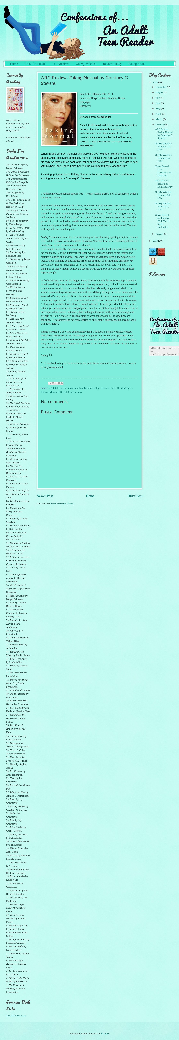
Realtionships (75, 392)
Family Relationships (89, 388)
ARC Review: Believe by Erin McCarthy (164, 183)
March (159, 119)
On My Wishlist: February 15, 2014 (163, 157)
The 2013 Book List (16, 1015)
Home (14, 63)
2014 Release (55, 388)
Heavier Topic (109, 388)
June (158, 103)
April (159, 114)
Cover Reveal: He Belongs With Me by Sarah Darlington (162, 221)
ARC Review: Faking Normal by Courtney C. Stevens (164, 133)
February (160, 124)
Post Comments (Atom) (62, 503)
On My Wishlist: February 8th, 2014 (163, 195)
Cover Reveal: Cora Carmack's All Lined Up (163, 171)
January (160, 233)
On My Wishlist (86, 63)
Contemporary (70, 388)
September (161, 87)
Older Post (135, 496)
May (158, 108)
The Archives (60, 63)
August (159, 92)
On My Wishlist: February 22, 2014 (163, 146)
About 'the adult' (35, 63)
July (158, 97)
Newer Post (45, 496)
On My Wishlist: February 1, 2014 (163, 206)
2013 (155, 240)
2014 (155, 82)
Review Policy (112, 63)
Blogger (105, 1033)
